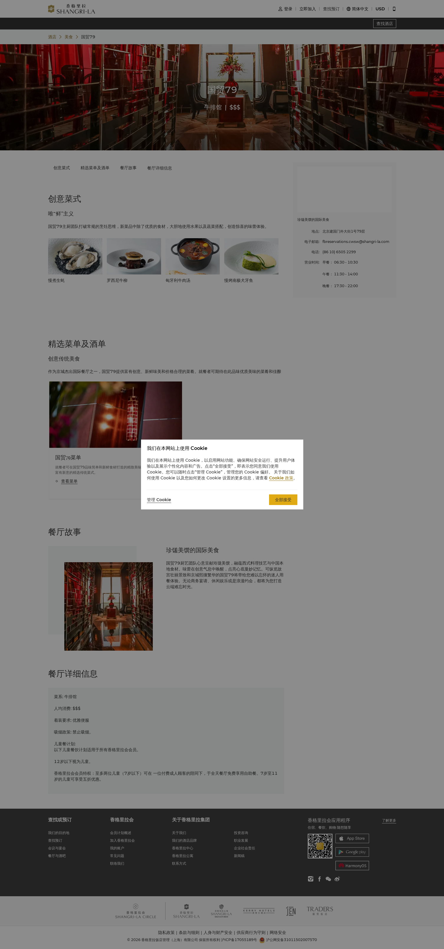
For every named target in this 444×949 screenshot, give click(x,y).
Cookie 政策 (281, 478)
